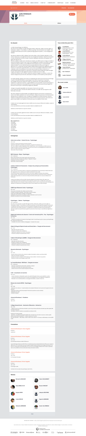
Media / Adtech (34, 2)
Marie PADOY (66, 101)
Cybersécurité (51, 2)
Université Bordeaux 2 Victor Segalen (20, 336)
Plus (32, 413)
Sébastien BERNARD (21, 406)
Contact (22, 424)
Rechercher (14, 8)
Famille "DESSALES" (66, 75)
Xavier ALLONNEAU (44, 406)
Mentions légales (58, 424)
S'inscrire (64, 8)
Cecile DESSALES (66, 55)
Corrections (70, 424)
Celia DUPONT (66, 97)
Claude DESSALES (66, 67)
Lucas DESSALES (66, 51)
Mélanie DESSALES (66, 62)
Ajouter (72, 14)
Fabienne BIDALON (67, 92)
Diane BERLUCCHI (20, 385)
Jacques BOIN (19, 392)
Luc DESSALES (65, 46)
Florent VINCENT (43, 385)
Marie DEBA (65, 87)
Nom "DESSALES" (66, 71)
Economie (73, 2)
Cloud (67, 2)
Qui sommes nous (17, 424)
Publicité (26, 424)
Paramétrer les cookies (50, 424)
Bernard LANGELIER (21, 379)
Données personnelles (41, 424)
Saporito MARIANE (44, 399)
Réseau (59, 23)
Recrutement (30, 424)
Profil (25, 23)
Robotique (60, 2)
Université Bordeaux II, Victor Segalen (20, 328)
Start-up (43, 2)
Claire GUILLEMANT (44, 379)
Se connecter (71, 8)
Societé (35, 424)
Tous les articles (64, 424)
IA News (22, 2)
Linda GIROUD (19, 399)
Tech (27, 2)
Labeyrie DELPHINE (44, 392)
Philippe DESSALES (66, 59)
